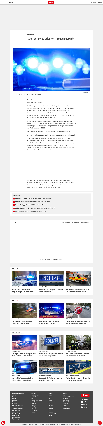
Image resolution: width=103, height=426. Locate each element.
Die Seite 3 (51, 400)
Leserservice (66, 400)
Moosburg (33, 408)
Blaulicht (50, 396)
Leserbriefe (14, 403)
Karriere (14, 398)
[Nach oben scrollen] (100, 422)
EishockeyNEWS (16, 410)
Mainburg (33, 405)
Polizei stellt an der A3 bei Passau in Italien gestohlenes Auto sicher (78, 323)
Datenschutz (31, 424)
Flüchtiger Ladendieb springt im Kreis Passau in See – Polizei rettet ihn (24, 355)
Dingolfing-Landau (35, 407)
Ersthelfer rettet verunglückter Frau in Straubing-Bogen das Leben (32, 201)
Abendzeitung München (17, 408)
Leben (50, 410)
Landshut (33, 396)
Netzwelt (50, 415)
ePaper (64, 395)
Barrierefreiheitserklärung (62, 424)
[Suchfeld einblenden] (6, 2)
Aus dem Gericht (52, 402)
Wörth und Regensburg (36, 400)
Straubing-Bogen (35, 395)
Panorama (51, 412)
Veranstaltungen (66, 408)
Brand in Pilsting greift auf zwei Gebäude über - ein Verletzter (31, 205)
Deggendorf (34, 410)
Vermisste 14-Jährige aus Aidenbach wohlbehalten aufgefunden (51, 355)
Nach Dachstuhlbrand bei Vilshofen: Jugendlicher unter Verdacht (77, 355)
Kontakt (14, 396)
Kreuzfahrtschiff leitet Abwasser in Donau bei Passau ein (50, 379)
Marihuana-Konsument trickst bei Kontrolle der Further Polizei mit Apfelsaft (35, 208)
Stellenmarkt (66, 402)
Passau (10, 2)
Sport (50, 398)
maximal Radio (15, 412)
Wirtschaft (51, 408)
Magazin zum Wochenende (18, 407)
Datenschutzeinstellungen (75, 424)
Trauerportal (65, 403)
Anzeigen (65, 405)
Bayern (50, 395)
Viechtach (33, 403)
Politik (50, 403)
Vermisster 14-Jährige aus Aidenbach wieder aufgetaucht (51, 291)
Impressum (24, 424)
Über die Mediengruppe (17, 405)
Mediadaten (52, 424)
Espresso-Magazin (16, 419)
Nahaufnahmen (52, 407)
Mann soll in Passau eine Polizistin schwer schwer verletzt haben (23, 379)
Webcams (65, 407)
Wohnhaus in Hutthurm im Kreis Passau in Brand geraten (49, 323)
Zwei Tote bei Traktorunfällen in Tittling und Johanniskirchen (22, 323)
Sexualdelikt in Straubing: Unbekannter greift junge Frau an (30, 211)
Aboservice (65, 398)
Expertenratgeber (16, 417)
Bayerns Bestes (15, 415)
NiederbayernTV (16, 413)
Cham (32, 398)
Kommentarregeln (16, 402)
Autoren (14, 395)
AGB (36, 424)
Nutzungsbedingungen (44, 424)
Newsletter (14, 400)
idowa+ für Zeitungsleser (68, 396)
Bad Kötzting (34, 402)
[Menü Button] (2, 2)
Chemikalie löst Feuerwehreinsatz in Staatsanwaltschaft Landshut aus (33, 198)
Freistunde (51, 405)
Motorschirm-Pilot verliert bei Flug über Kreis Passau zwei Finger (77, 291)
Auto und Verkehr (52, 413)
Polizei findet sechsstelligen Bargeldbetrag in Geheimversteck (23, 291)
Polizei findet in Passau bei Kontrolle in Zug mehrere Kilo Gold (78, 379)
